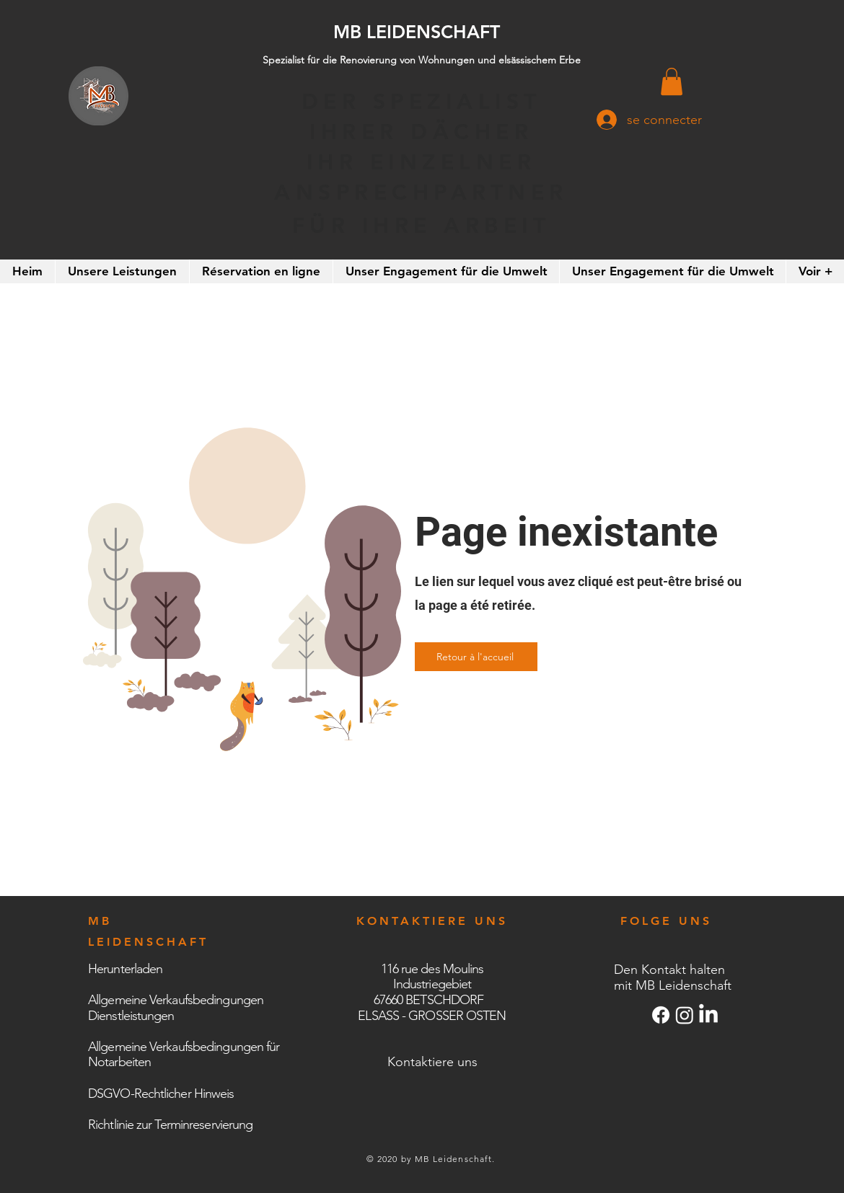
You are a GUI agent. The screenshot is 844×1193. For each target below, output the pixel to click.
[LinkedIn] (708, 1014)
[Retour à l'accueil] (476, 656)
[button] (671, 81)
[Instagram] (684, 1014)
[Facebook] (660, 1014)
